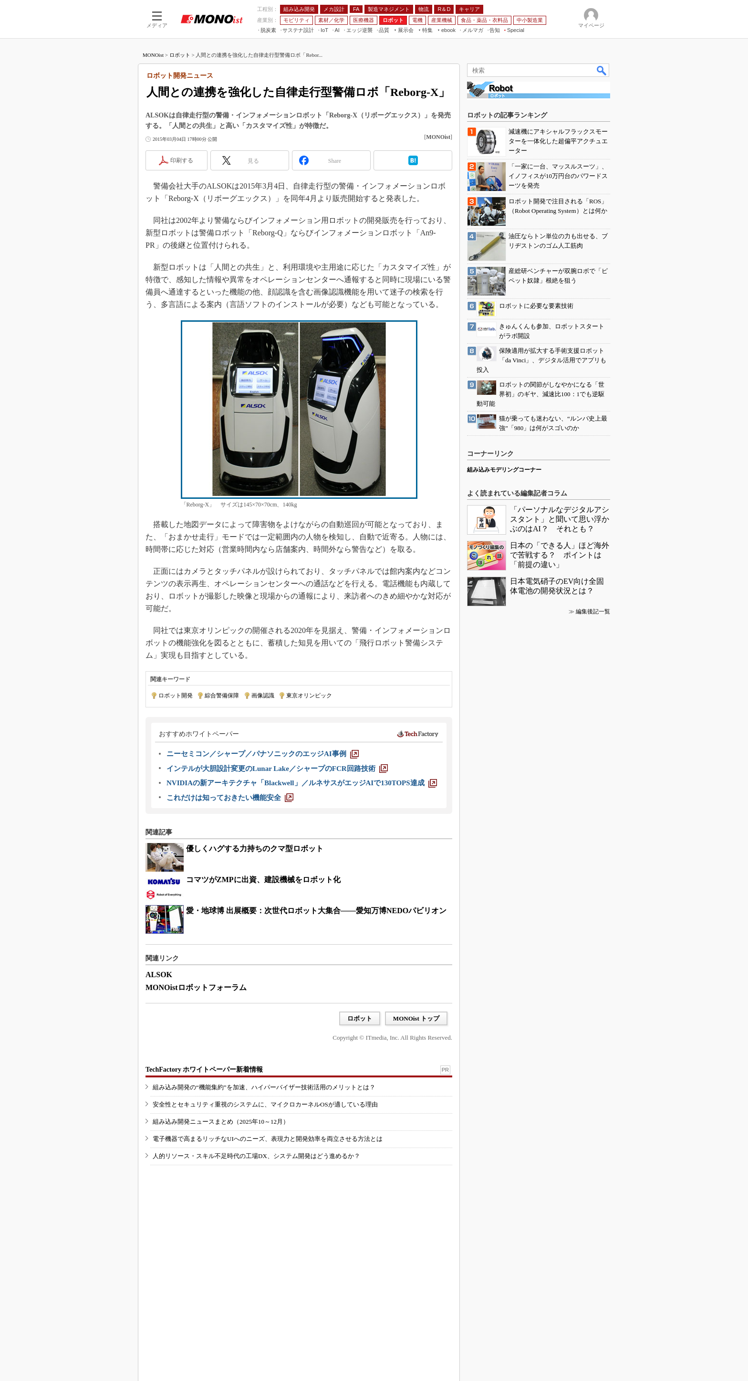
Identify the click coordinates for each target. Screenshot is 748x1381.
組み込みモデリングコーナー (504, 469)
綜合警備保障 (222, 695)
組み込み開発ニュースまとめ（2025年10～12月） (221, 1121)
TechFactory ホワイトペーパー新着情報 (204, 1069)
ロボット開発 (175, 695)
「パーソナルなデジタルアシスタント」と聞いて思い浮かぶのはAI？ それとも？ (559, 519)
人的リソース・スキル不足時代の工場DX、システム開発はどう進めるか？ (256, 1156)
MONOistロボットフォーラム (196, 987)
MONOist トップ (416, 1018)
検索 (602, 70)
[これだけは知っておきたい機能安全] (229, 797)
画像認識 (262, 695)
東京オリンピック (309, 695)
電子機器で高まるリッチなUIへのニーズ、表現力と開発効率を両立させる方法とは (268, 1138)
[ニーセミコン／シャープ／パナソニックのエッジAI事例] (262, 754)
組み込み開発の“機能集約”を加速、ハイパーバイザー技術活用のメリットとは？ (264, 1087)
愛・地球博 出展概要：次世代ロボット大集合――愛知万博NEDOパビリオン (316, 911)
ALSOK (158, 974)
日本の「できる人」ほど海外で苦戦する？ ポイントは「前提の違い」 (559, 555)
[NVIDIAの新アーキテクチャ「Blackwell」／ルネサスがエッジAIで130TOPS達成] (301, 783)
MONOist (153, 55)
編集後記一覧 (593, 611)
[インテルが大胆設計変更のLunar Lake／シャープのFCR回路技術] (277, 768)
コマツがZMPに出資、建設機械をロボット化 (263, 879)
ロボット (179, 55)
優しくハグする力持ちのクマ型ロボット (254, 848)
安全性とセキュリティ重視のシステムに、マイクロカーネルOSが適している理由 (265, 1104)
